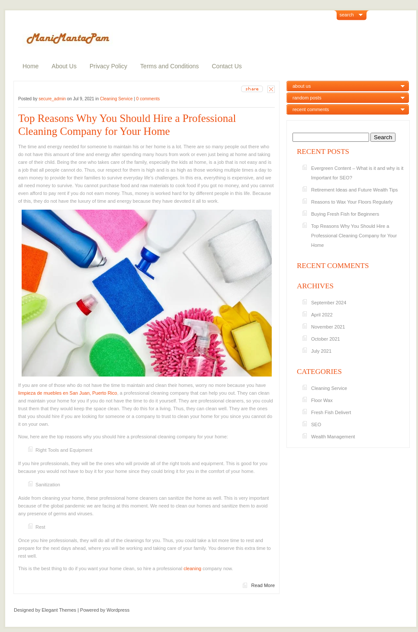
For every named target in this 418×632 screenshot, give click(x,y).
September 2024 (328, 302)
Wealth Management (333, 436)
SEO (316, 424)
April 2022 (322, 314)
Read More (263, 585)
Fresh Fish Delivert (331, 412)
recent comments (311, 109)
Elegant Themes (59, 610)
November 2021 (328, 326)
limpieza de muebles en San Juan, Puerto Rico (67, 393)
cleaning (192, 568)
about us (302, 86)
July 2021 (321, 351)
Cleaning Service (116, 98)
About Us (64, 66)
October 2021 (325, 339)
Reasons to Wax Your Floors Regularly (352, 201)
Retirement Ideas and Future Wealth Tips (354, 189)
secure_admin (52, 98)
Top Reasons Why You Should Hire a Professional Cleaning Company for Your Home (127, 124)
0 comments (148, 98)
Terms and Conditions (169, 66)
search (347, 14)
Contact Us (227, 66)
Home (31, 66)
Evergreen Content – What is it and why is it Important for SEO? (357, 173)
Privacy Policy (108, 66)
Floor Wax (322, 400)
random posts (307, 97)
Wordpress (117, 610)
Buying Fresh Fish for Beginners (345, 214)
